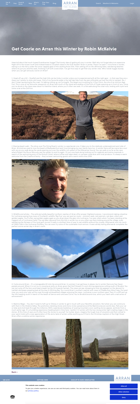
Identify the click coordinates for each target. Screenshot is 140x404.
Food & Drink (21, 3)
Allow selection (123, 377)
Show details (110, 400)
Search (98, 3)
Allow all (124, 372)
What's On (36, 3)
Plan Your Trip (45, 3)
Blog (54, 3)
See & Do (8, 3)
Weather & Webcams (110, 3)
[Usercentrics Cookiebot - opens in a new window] (12, 400)
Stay (15, 3)
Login (132, 3)
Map (30, 3)
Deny (124, 383)
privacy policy (33, 376)
